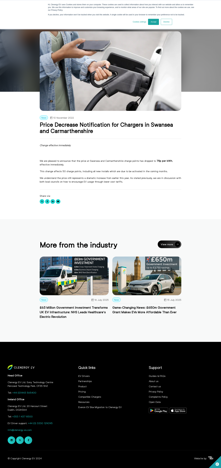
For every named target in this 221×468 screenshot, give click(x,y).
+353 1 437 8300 (22, 416)
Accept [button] (153, 22)
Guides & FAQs (157, 375)
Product (82, 386)
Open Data (155, 401)
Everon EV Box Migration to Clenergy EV (100, 407)
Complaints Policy (158, 396)
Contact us (155, 386)
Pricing (82, 391)
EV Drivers (84, 375)
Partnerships (85, 381)
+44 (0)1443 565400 (24, 392)
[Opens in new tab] (158, 411)
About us (153, 381)
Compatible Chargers (89, 396)
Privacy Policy (156, 391)
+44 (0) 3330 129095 (40, 423)
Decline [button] (166, 22)
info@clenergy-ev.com (20, 429)
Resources (84, 401)
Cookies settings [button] (139, 22)
